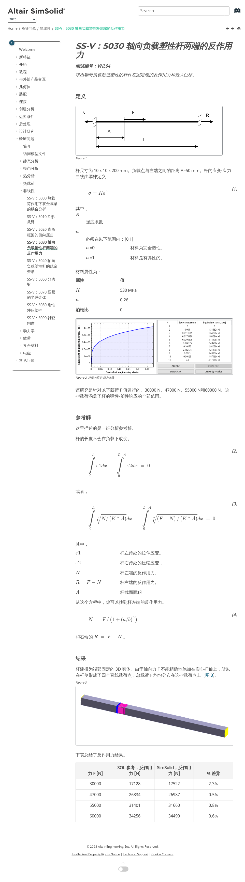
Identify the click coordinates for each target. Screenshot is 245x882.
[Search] (220, 10)
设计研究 (26, 131)
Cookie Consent (162, 854)
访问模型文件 (34, 154)
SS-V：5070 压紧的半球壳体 (41, 295)
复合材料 (30, 345)
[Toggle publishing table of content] (12, 42)
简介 (27, 146)
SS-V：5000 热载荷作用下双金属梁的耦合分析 (42, 203)
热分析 (29, 176)
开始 (23, 64)
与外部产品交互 (32, 79)
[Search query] (184, 11)
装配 (23, 94)
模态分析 (30, 168)
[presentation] (98, 193)
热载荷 (29, 183)
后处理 (25, 124)
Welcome (27, 49)
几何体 (25, 87)
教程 (23, 72)
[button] (17, 50)
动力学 (29, 331)
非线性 (45, 28)
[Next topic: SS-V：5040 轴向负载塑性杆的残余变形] (233, 29)
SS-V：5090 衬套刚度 (41, 320)
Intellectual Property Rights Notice (96, 854)
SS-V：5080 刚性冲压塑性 (41, 307)
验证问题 (29, 28)
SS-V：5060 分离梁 (41, 282)
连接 (23, 101)
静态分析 (30, 161)
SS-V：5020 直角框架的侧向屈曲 (41, 232)
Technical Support (135, 854)
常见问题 (26, 360)
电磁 (27, 353)
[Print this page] (239, 28)
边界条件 (26, 116)
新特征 (25, 57)
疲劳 (27, 338)
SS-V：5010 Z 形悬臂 (41, 219)
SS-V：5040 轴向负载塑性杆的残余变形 (42, 266)
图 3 (209, 675)
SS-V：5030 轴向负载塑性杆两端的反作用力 (90, 28)
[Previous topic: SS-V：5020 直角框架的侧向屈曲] (228, 29)
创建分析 (26, 109)
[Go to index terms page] (232, 13)
